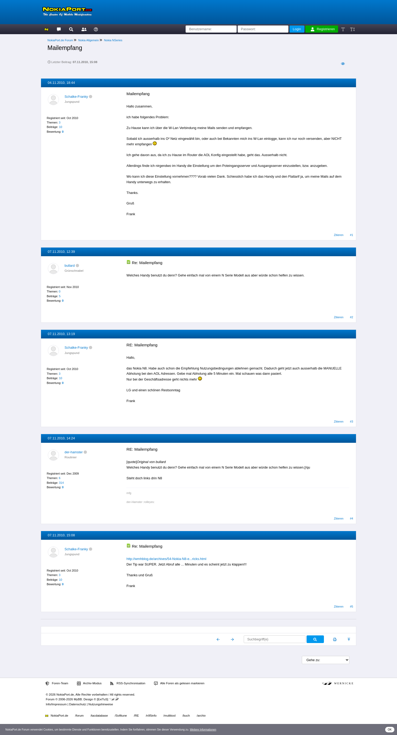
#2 (351, 317)
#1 (351, 235)
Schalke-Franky (76, 97)
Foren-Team (56, 683)
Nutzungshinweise (100, 704)
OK (390, 729)
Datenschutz (77, 704)
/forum (79, 715)
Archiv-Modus (89, 683)
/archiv (201, 715)
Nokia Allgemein (88, 40)
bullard (70, 266)
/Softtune (121, 715)
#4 (351, 518)
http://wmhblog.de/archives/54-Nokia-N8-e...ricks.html (166, 559)
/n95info (151, 715)
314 (61, 482)
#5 (351, 606)
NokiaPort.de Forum (60, 40)
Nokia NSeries (113, 40)
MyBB (78, 699)
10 (60, 127)
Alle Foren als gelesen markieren (179, 683)
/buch (186, 715)
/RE (136, 715)
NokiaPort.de (56, 715)
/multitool (170, 715)
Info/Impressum (56, 704)
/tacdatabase (99, 715)
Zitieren (338, 235)
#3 (351, 421)
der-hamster (74, 452)
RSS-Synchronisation (127, 683)
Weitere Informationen (203, 729)
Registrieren (323, 29)
